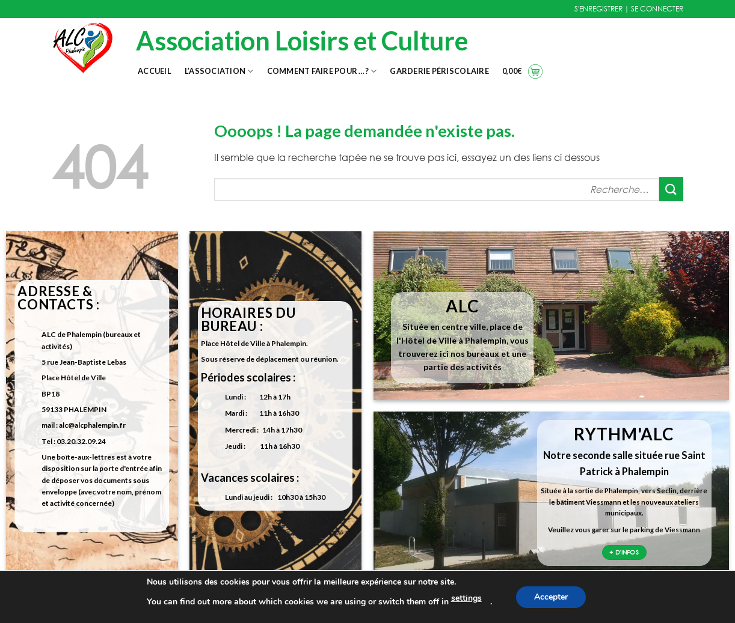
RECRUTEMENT (422, 607)
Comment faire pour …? (322, 71)
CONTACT (97, 607)
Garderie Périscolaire (439, 71)
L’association (219, 71)
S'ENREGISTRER (598, 9)
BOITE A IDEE (530, 607)
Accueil (154, 71)
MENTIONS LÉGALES (205, 607)
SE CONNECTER (657, 9)
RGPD (313, 607)
